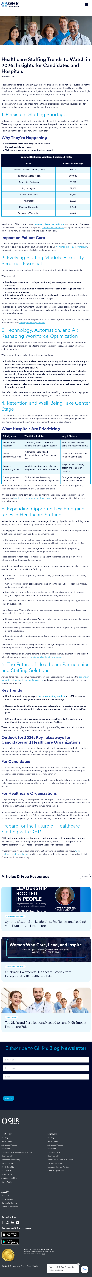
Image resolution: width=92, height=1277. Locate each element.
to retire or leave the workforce (49, 224)
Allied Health (6, 1141)
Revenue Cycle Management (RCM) (16, 1152)
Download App (7, 1174)
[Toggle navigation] (88, 6)
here (43, 1254)
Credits (35, 1266)
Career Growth (11, 1017)
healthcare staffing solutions (51, 696)
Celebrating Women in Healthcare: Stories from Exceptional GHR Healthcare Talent (38, 974)
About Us (5, 1192)
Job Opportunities (9, 1178)
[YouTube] (17, 1222)
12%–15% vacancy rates (53, 227)
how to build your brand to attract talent (32, 498)
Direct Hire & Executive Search (60, 1160)
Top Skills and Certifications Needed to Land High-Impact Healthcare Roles (45, 1024)
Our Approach (7, 1199)
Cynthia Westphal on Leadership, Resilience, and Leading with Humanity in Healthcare (45, 924)
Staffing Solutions (54, 1163)
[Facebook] (2, 1222)
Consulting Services (55, 1171)
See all (85, 876)
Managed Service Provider (58, 1167)
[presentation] (14, 1085)
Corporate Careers (9, 1203)
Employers (52, 1134)
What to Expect (7, 1163)
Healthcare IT (7, 1156)
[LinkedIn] (12, 1222)
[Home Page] (10, 4)
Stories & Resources (9, 1207)
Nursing (4, 1137)
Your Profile (6, 1171)
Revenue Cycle (53, 1152)
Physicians (5, 1148)
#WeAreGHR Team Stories (15, 916)
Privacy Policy (26, 1266)
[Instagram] (7, 1222)
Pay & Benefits (7, 1167)
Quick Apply (6, 1182)
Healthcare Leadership (10, 1160)
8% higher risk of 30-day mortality (71, 247)
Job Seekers (6, 1134)
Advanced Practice (9, 1145)
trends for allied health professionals (47, 657)
